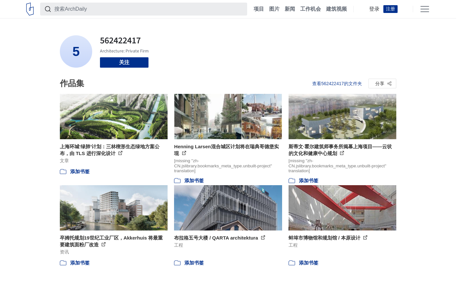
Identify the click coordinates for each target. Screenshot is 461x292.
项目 (259, 9)
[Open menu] (425, 9)
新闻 (290, 9)
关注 (124, 62)
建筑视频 (336, 9)
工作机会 (310, 9)
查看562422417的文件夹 (337, 83)
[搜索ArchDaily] (148, 9)
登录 (374, 9)
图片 (274, 9)
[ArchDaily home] (30, 9)
